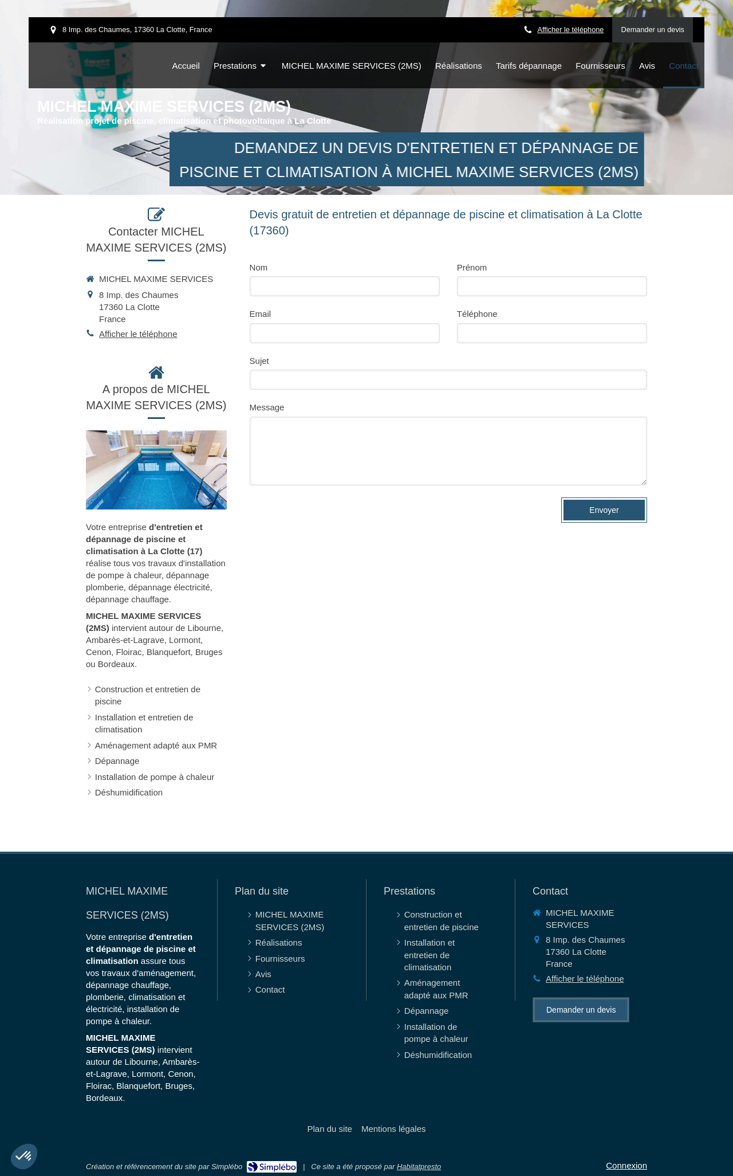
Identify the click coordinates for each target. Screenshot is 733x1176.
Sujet (259, 361)
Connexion (626, 1165)
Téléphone (477, 314)
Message (267, 407)
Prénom (472, 267)
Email (260, 314)
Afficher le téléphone (570, 29)
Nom (259, 267)
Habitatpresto (419, 1166)
